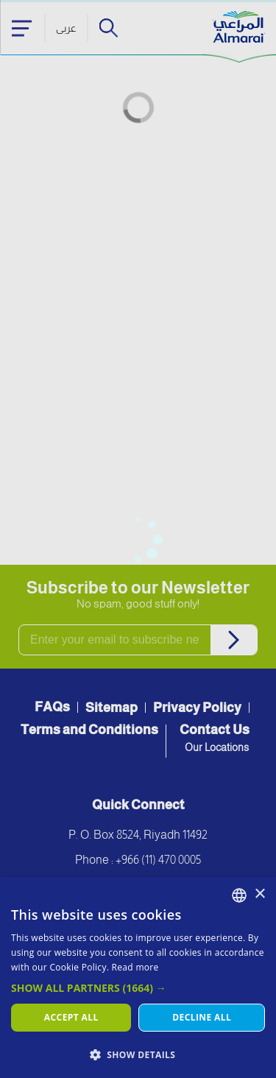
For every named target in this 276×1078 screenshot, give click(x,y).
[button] (138, 988)
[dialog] (138, 977)
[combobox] (239, 895)
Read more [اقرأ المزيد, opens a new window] (135, 967)
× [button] (259, 894)
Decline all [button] (201, 1017)
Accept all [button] (71, 1017)
